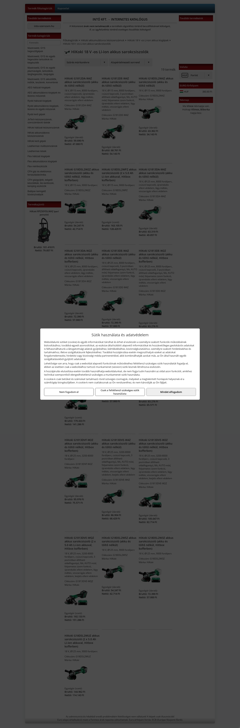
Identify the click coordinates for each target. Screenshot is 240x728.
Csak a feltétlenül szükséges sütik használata (120, 392)
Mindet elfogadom (171, 392)
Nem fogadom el (69, 392)
